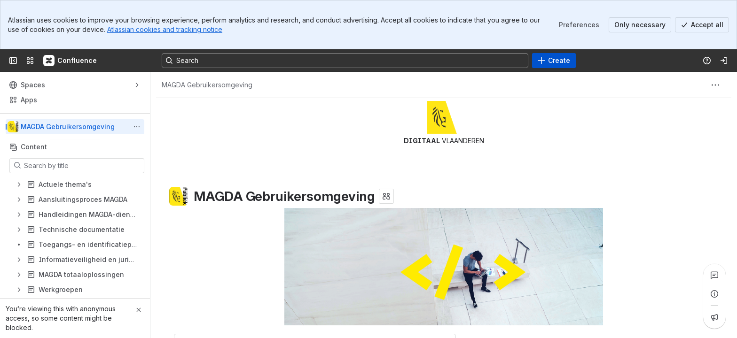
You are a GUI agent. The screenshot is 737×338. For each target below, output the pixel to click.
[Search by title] (82, 165)
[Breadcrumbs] (207, 85)
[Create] (554, 60)
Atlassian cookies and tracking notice (164, 29)
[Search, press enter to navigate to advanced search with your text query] (345, 60)
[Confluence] (70, 60)
